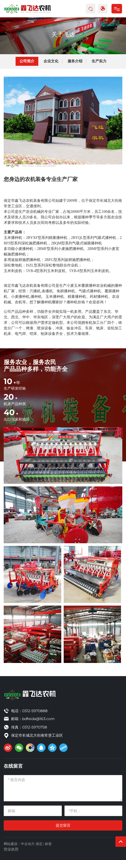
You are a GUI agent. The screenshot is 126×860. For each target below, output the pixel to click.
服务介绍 (75, 61)
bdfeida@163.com (38, 718)
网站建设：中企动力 (19, 844)
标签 (48, 844)
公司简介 (27, 61)
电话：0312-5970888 (29, 710)
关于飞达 (63, 34)
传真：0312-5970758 (29, 727)
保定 (39, 844)
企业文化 (51, 61)
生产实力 (99, 61)
